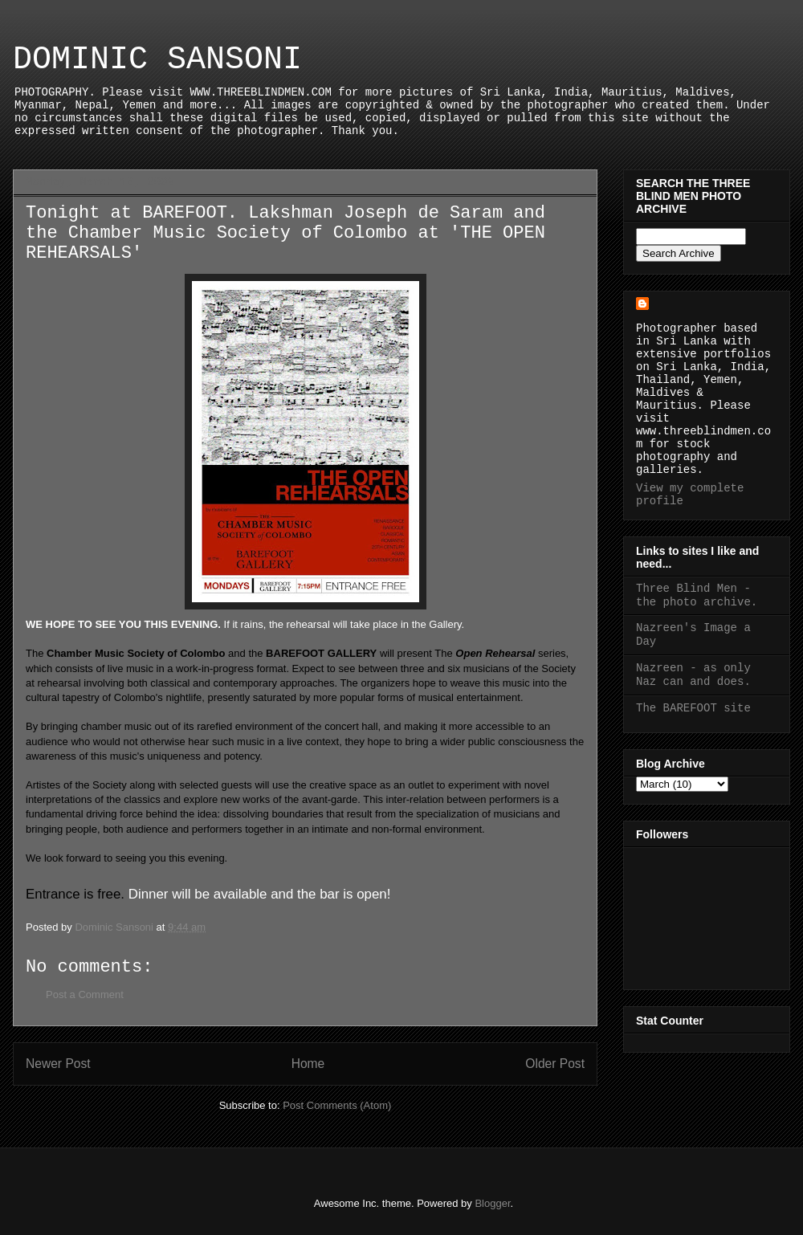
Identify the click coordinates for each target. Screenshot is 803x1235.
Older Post (555, 1063)
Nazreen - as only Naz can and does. (693, 675)
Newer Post (58, 1063)
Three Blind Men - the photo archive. (696, 595)
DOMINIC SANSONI (157, 60)
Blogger (492, 1203)
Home (308, 1063)
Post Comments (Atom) (337, 1105)
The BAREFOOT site (693, 708)
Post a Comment (85, 994)
